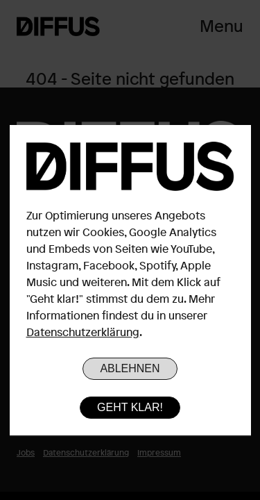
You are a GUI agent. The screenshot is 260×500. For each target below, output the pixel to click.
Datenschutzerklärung (82, 332)
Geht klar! (130, 407)
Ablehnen (129, 368)
